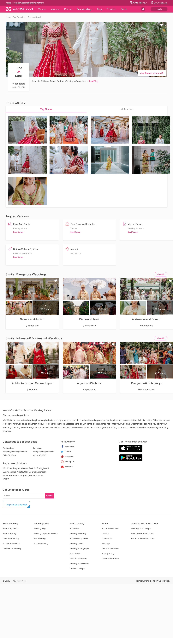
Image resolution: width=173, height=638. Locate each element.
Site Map (106, 543)
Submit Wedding (40, 543)
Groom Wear (75, 553)
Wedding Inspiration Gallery (45, 533)
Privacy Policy (108, 553)
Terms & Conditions (110, 548)
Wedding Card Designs (141, 528)
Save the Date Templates (142, 533)
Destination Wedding (12, 548)
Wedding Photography (79, 548)
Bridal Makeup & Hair (79, 538)
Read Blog (93, 81)
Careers (105, 533)
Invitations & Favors (78, 558)
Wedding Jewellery (78, 533)
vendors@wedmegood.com (15, 451)
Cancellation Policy (110, 558)
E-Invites (111, 9)
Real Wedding (39, 538)
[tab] (46, 109)
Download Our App (11, 538)
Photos (68, 9)
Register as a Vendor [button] (16, 504)
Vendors (55, 9)
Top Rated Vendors (11, 543)
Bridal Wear (75, 528)
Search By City (9, 533)
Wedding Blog (39, 528)
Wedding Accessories (79, 563)
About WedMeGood (110, 528)
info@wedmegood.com (43, 451)
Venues (42, 9)
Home (8, 17)
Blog (99, 9)
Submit (49, 495)
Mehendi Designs (77, 568)
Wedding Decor (76, 543)
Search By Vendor (11, 528)
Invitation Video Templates (142, 538)
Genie (124, 9)
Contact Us (107, 538)
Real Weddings (84, 9)
